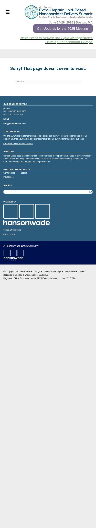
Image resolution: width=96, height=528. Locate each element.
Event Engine (57, 271)
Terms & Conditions (12, 230)
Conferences (9, 173)
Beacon (24, 173)
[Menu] (7, 12)
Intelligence (8, 177)
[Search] (48, 81)
